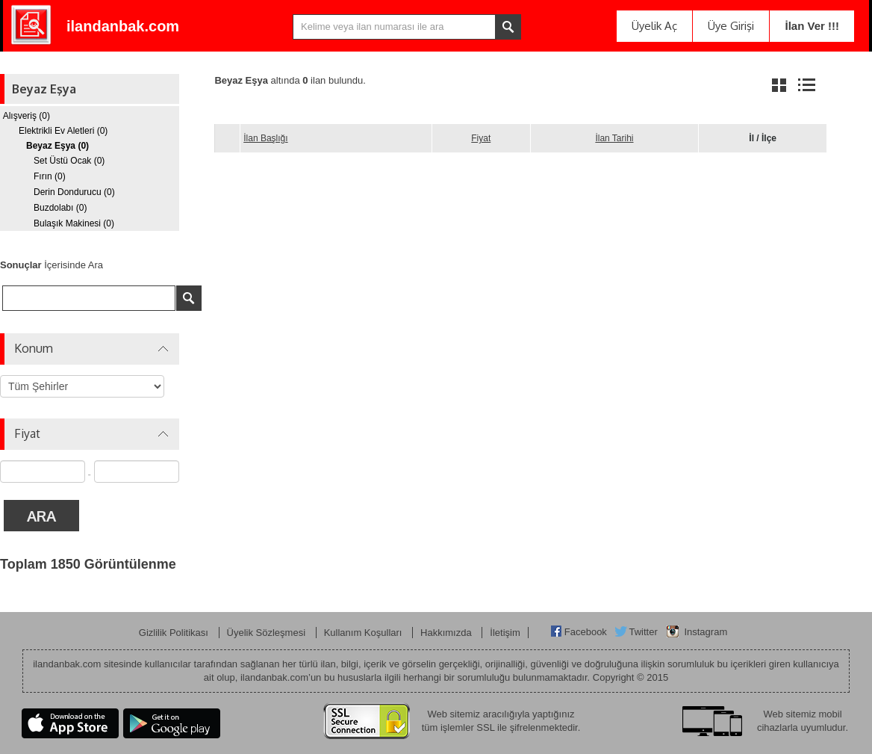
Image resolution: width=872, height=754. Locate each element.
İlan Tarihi (614, 138)
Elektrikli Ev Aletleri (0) (63, 131)
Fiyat (480, 138)
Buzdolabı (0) (60, 208)
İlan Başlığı (265, 138)
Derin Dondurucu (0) (74, 192)
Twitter (643, 620)
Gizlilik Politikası (175, 621)
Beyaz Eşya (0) (57, 145)
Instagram (705, 620)
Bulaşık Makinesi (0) (74, 223)
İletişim (505, 621)
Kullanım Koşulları (364, 621)
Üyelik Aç (654, 26)
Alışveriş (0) (26, 116)
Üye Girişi (731, 26)
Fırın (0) (50, 176)
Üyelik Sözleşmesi (267, 621)
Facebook (585, 620)
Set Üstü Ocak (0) (69, 160)
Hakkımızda (447, 621)
